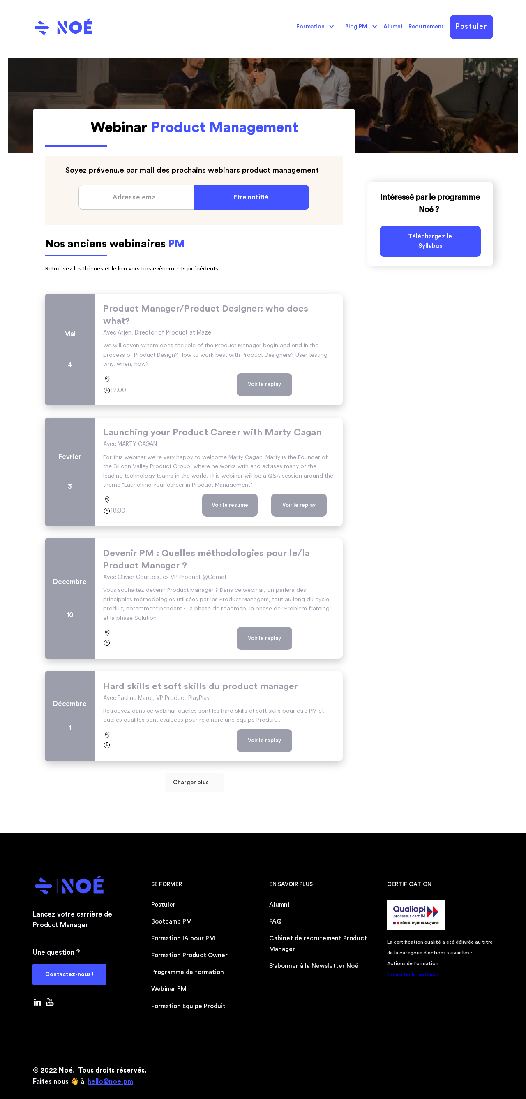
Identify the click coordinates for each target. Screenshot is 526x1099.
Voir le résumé (230, 505)
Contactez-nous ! (69, 974)
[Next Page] (194, 782)
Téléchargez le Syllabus (430, 241)
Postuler (471, 26)
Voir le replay (264, 384)
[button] (313, 26)
